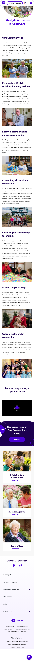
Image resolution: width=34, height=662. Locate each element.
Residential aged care (11, 589)
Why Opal (7, 575)
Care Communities (10, 582)
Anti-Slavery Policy (13, 631)
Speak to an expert (15, 3)
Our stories (7, 597)
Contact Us (7, 611)
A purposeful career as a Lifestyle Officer (17, 641)
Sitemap (23, 631)
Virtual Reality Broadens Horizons (17, 644)
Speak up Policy (8, 629)
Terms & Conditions (22, 626)
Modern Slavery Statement (22, 629)
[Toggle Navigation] (31, 3)
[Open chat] (29, 657)
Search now (17, 439)
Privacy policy (10, 626)
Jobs (5, 604)
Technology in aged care (17, 648)
